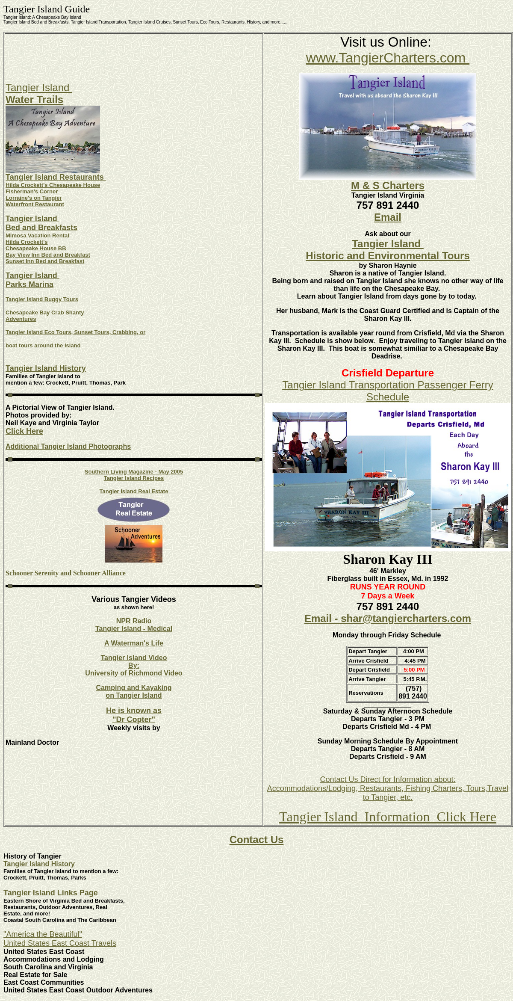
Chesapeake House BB (36, 248)
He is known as (134, 710)
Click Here (24, 431)
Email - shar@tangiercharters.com (387, 618)
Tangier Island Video (134, 657)
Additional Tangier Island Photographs (68, 446)
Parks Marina (29, 284)
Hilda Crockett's (26, 242)
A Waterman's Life (133, 643)
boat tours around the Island (44, 345)
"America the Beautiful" (42, 934)
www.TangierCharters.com (387, 57)
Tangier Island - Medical (133, 628)
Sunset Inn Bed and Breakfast (45, 261)
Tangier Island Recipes (134, 478)
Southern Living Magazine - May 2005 (134, 471)
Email (387, 217)
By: (133, 665)
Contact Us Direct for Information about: (387, 779)
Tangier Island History (46, 368)
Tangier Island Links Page (50, 892)
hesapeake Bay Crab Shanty (46, 312)
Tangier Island (39, 87)
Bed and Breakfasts (41, 227)
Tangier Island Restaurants (56, 177)
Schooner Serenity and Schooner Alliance (66, 573)
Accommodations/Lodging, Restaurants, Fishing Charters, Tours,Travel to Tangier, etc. (387, 793)
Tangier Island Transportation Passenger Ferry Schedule (387, 391)
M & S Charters (388, 185)
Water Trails (34, 99)
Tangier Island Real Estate (134, 491)
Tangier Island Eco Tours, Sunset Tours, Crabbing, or (75, 332)
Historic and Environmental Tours (388, 255)
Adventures (21, 319)
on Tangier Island (134, 695)
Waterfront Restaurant (35, 204)
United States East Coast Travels (59, 943)
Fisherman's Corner (32, 191)
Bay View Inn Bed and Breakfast (48, 255)
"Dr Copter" (133, 719)
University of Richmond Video (133, 673)
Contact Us (257, 839)
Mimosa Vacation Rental (37, 235)
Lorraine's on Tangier (34, 198)
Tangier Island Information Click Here (387, 816)
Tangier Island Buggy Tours (42, 299)
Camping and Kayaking (134, 687)
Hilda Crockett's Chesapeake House (53, 185)
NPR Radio (134, 621)
